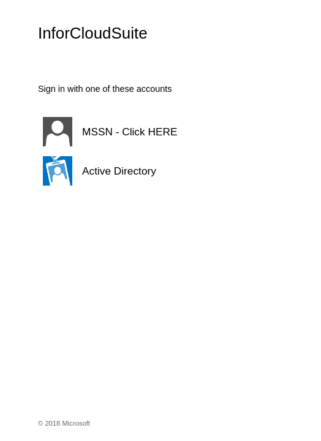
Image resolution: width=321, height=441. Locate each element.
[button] (160, 131)
